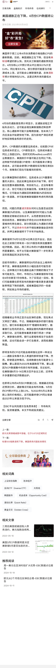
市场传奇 (29, 8)
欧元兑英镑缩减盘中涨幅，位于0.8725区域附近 (24, 433)
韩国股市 (8, 495)
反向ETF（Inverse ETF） (15, 488)
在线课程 (41, 8)
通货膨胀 (26, 208)
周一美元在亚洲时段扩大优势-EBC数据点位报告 (28, 567)
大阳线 (37, 488)
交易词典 (6, 8)
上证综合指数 (10, 481)
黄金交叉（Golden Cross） (16, 510)
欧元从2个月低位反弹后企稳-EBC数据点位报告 (28, 580)
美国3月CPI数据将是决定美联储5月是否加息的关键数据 (16, 544)
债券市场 (22, 227)
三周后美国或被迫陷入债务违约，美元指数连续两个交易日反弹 (15, 528)
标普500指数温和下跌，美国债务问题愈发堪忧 (24, 441)
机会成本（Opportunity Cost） (33, 495)
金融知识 (18, 8)
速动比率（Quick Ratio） (16, 502)
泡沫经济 (27, 481)
